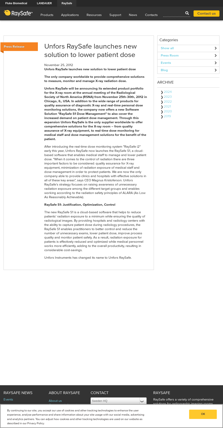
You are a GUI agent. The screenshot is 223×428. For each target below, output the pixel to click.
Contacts (151, 15)
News (133, 15)
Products (47, 15)
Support (115, 15)
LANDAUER (44, 3)
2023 (168, 96)
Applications (70, 15)
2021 (167, 106)
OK (203, 414)
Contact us (206, 14)
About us (55, 401)
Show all (167, 48)
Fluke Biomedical (16, 3)
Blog (164, 70)
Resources (94, 15)
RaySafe (67, 3)
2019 (167, 116)
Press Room (170, 55)
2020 (168, 111)
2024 (168, 92)
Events (166, 62)
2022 (168, 101)
